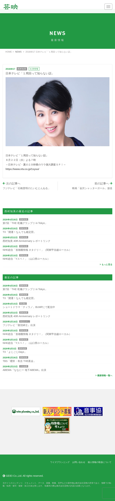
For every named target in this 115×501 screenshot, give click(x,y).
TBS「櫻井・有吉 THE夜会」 (19, 361)
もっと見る (105, 264)
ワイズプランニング (60, 462)
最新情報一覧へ (103, 375)
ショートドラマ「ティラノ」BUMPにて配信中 (29, 307)
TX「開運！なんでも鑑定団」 (19, 232)
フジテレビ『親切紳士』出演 (19, 325)
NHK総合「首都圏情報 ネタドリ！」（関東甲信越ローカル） (37, 249)
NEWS (18, 52)
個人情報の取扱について (99, 462)
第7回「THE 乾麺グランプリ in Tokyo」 (25, 223)
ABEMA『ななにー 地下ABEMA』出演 (24, 370)
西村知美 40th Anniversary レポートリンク (26, 241)
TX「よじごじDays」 (15, 352)
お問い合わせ (78, 462)
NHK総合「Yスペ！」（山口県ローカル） (26, 258)
